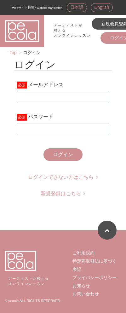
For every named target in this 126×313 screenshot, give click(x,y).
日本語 (76, 7)
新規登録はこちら (63, 193)
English (101, 7)
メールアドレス (45, 84)
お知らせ (81, 285)
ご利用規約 (83, 252)
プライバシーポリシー (94, 277)
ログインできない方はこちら (63, 177)
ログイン (63, 154)
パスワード (40, 116)
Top (13, 52)
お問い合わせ (85, 293)
